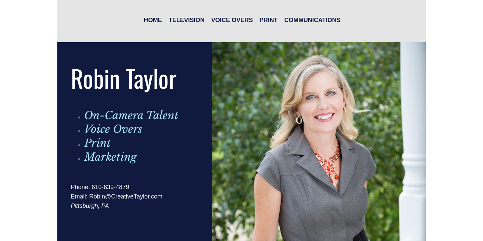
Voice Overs (232, 20)
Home (153, 20)
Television (187, 20)
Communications (312, 20)
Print (269, 20)
